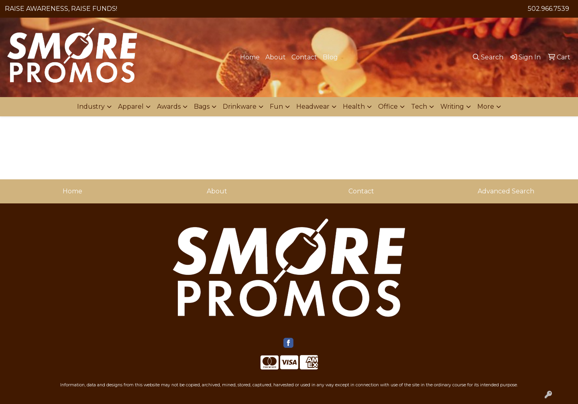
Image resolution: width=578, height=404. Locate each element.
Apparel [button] (131, 106)
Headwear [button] (313, 106)
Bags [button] (202, 106)
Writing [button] (452, 106)
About (275, 57)
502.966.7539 (548, 8)
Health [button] (354, 106)
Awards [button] (169, 106)
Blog (330, 57)
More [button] (485, 106)
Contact (304, 57)
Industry (91, 106)
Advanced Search (506, 191)
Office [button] (388, 106)
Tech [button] (419, 106)
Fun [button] (276, 106)
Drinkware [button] (239, 106)
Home (250, 57)
